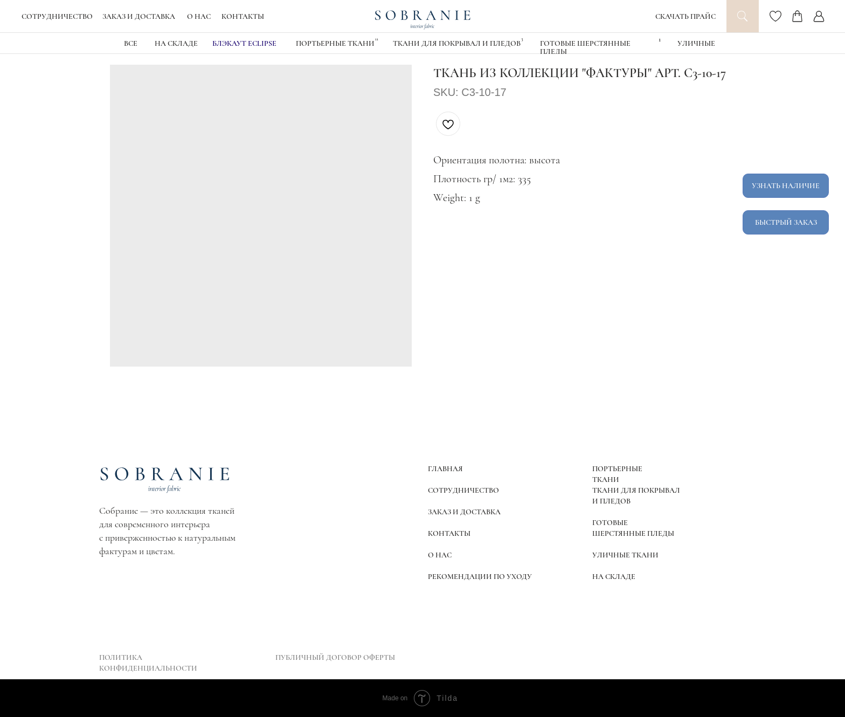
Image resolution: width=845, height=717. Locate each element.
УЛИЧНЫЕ (696, 43)
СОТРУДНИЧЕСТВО (57, 16)
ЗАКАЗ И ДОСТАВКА (138, 16)
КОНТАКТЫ (242, 16)
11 (376, 39)
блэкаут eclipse (244, 43)
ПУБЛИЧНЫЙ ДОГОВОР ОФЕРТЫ (335, 657)
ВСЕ (130, 43)
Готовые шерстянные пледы (585, 47)
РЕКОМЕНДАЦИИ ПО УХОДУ (480, 576)
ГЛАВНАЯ (445, 468)
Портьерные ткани (335, 43)
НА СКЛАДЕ (176, 43)
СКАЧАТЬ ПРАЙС (685, 16)
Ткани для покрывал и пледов (457, 43)
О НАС (199, 16)
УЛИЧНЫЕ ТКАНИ (625, 555)
